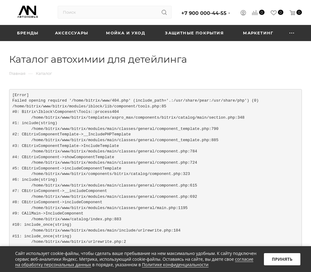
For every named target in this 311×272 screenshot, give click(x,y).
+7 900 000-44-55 (204, 13)
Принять (282, 259)
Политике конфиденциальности (175, 264)
